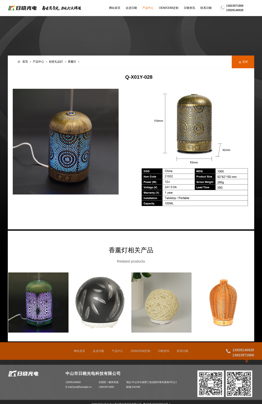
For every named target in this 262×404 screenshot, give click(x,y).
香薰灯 (72, 61)
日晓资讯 (189, 7)
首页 (25, 61)
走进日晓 (131, 7)
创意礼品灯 (56, 61)
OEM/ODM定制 (168, 7)
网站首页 (114, 7)
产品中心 (148, 7)
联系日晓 (206, 7)
